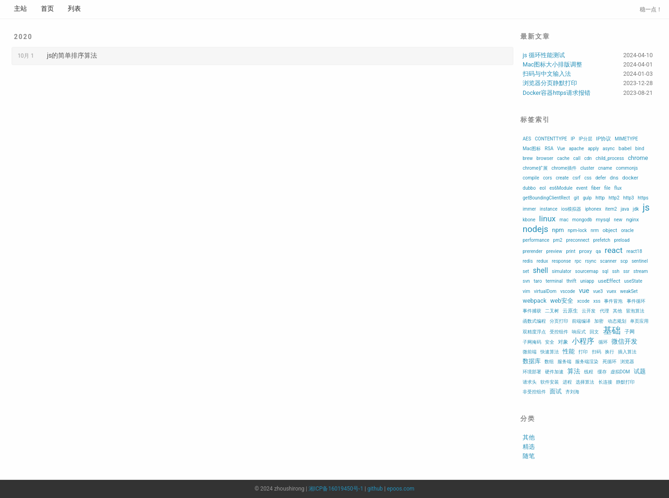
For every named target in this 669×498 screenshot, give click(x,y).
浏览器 (627, 361)
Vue (561, 148)
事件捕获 (532, 310)
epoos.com (400, 488)
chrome (638, 157)
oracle (627, 230)
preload (622, 240)
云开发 (589, 310)
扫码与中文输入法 (547, 73)
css (588, 177)
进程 (567, 382)
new (618, 219)
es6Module (561, 188)
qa (598, 251)
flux (618, 188)
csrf (576, 177)
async (609, 148)
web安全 (561, 300)
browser (545, 158)
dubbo (529, 188)
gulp (587, 197)
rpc (578, 261)
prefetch (601, 240)
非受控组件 (534, 391)
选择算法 (585, 382)
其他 (617, 310)
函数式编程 (534, 321)
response (561, 261)
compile (531, 177)
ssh (615, 271)
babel (624, 148)
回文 (594, 331)
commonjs (627, 168)
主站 (20, 8)
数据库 (532, 361)
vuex (612, 291)
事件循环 (636, 301)
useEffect (609, 281)
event (581, 188)
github (375, 488)
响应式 (579, 331)
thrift (571, 281)
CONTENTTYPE (551, 138)
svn (526, 281)
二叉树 (552, 310)
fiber (596, 188)
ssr (626, 271)
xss (596, 301)
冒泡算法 (635, 310)
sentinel (639, 261)
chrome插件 (564, 168)
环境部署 (532, 371)
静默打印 (625, 382)
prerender (533, 251)
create (562, 177)
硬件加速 (554, 371)
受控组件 (559, 331)
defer (600, 177)
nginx (632, 219)
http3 (628, 197)
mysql (603, 219)
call (577, 158)
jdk (636, 209)
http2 (614, 197)
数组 (549, 361)
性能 (569, 351)
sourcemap (586, 271)
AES (527, 138)
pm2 (557, 240)
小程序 (583, 341)
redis (528, 261)
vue (584, 290)
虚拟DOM (620, 371)
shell (540, 270)
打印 (583, 351)
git (576, 197)
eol (542, 188)
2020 (23, 36)
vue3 (598, 291)
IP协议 (603, 138)
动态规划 (617, 321)
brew (528, 158)
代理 (604, 310)
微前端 (530, 351)
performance (536, 240)
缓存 (602, 371)
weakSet (629, 291)
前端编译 (581, 321)
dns (614, 177)
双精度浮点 (534, 331)
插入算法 (627, 351)
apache (576, 148)
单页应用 (639, 321)
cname (605, 168)
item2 (611, 209)
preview (554, 251)
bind (639, 148)
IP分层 (585, 138)
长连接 (605, 382)
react (614, 250)
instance (549, 209)
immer (529, 209)
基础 (612, 330)
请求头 (530, 382)
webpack (534, 300)
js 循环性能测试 (544, 55)
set (526, 271)
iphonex (593, 209)
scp (624, 261)
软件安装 (549, 382)
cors (547, 177)
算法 (573, 371)
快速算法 (549, 351)
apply (593, 148)
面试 (556, 391)
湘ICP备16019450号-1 (335, 488)
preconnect (577, 240)
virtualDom (545, 291)
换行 (609, 351)
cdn (587, 158)
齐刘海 (572, 391)
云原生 (570, 310)
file (607, 188)
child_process (610, 158)
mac (563, 219)
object (610, 230)
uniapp (587, 281)
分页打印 (559, 321)
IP (573, 138)
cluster (587, 168)
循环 (603, 342)
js (646, 207)
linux (547, 218)
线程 (588, 371)
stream (640, 271)
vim (526, 291)
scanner (608, 261)
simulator (561, 271)
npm (558, 229)
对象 (563, 342)
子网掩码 (532, 342)
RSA (549, 148)
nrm (594, 230)
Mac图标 (532, 148)
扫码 (596, 351)
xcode (583, 301)
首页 (47, 8)
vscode (567, 291)
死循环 (610, 361)
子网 (629, 331)
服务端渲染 (586, 361)
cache (563, 158)
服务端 (564, 361)
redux (542, 261)
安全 (549, 342)
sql (605, 271)
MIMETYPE (626, 138)
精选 (529, 446)
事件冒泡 (613, 301)
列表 (74, 8)
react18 (634, 251)
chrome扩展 (535, 168)
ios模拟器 (571, 209)
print (570, 251)
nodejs (535, 229)
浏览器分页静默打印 (550, 83)
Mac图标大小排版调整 (552, 64)
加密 (598, 321)
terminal (554, 281)
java (625, 209)
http (600, 197)
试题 (640, 371)
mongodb (582, 219)
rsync (590, 261)
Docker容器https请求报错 (556, 92)
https (643, 197)
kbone (529, 219)
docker (630, 177)
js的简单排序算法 (72, 55)
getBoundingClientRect (546, 197)
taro (538, 281)
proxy (585, 251)
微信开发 (624, 341)
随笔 (529, 455)
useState (633, 281)
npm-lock (577, 230)
